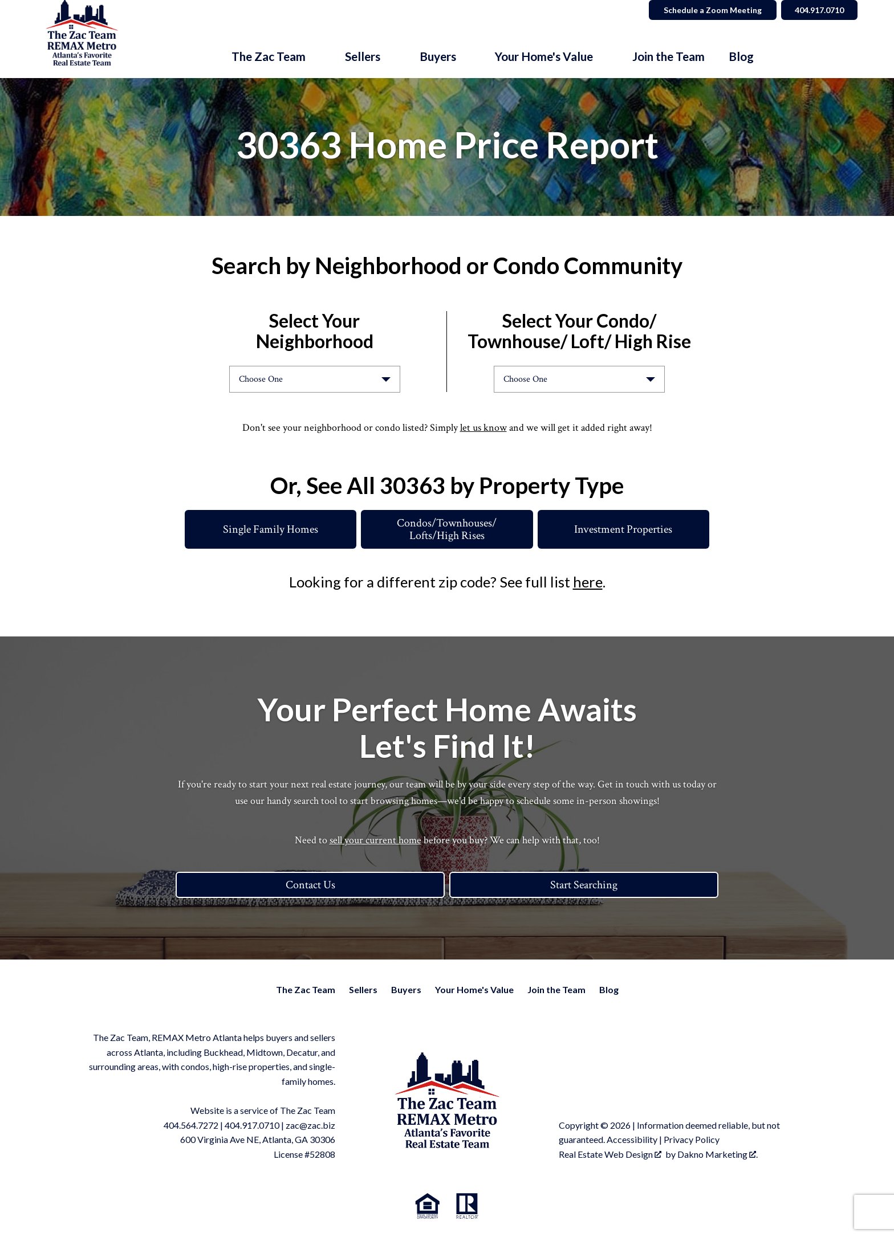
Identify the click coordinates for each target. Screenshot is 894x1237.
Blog (741, 57)
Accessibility (632, 1139)
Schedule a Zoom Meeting (710, 10)
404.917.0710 (252, 1125)
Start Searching (583, 884)
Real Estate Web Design (610, 1154)
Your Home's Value (474, 989)
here (588, 581)
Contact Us (310, 884)
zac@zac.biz (310, 1125)
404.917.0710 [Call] (818, 10)
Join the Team (668, 57)
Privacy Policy (692, 1139)
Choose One (261, 379)
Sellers (363, 989)
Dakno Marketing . (717, 1154)
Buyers (406, 989)
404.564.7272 (191, 1125)
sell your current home (375, 840)
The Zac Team (305, 989)
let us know (483, 427)
